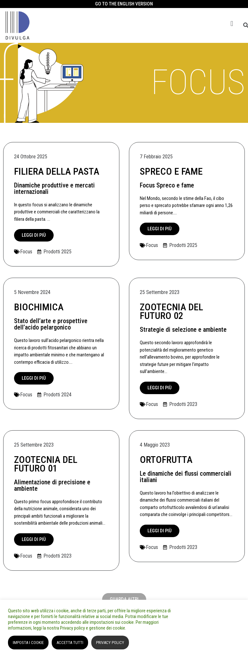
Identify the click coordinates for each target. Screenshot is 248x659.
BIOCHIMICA (39, 307)
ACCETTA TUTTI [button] (69, 642)
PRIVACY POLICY (110, 642)
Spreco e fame (171, 171)
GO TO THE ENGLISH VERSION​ (124, 4)
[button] (232, 24)
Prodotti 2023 (183, 404)
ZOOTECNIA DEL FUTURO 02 (171, 311)
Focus (26, 252)
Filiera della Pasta (56, 171)
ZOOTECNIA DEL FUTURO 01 (45, 464)
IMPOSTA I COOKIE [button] (28, 642)
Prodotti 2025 (57, 252)
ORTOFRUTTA (166, 459)
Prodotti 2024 (57, 395)
